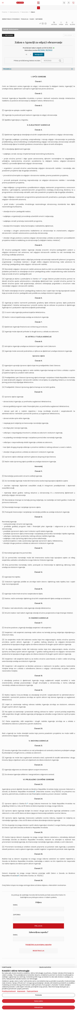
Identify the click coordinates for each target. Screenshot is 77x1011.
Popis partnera (32, 991)
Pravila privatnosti (9, 991)
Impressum (21, 991)
